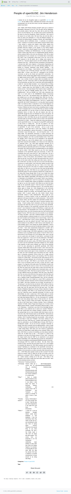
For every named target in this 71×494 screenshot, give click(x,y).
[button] (10, 2)
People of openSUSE (29, 461)
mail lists (48, 20)
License (66, 491)
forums (19, 21)
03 (16, 5)
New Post (15, 1)
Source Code (60, 491)
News (3, 5)
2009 (8, 5)
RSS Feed (22, 1)
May (13, 5)
